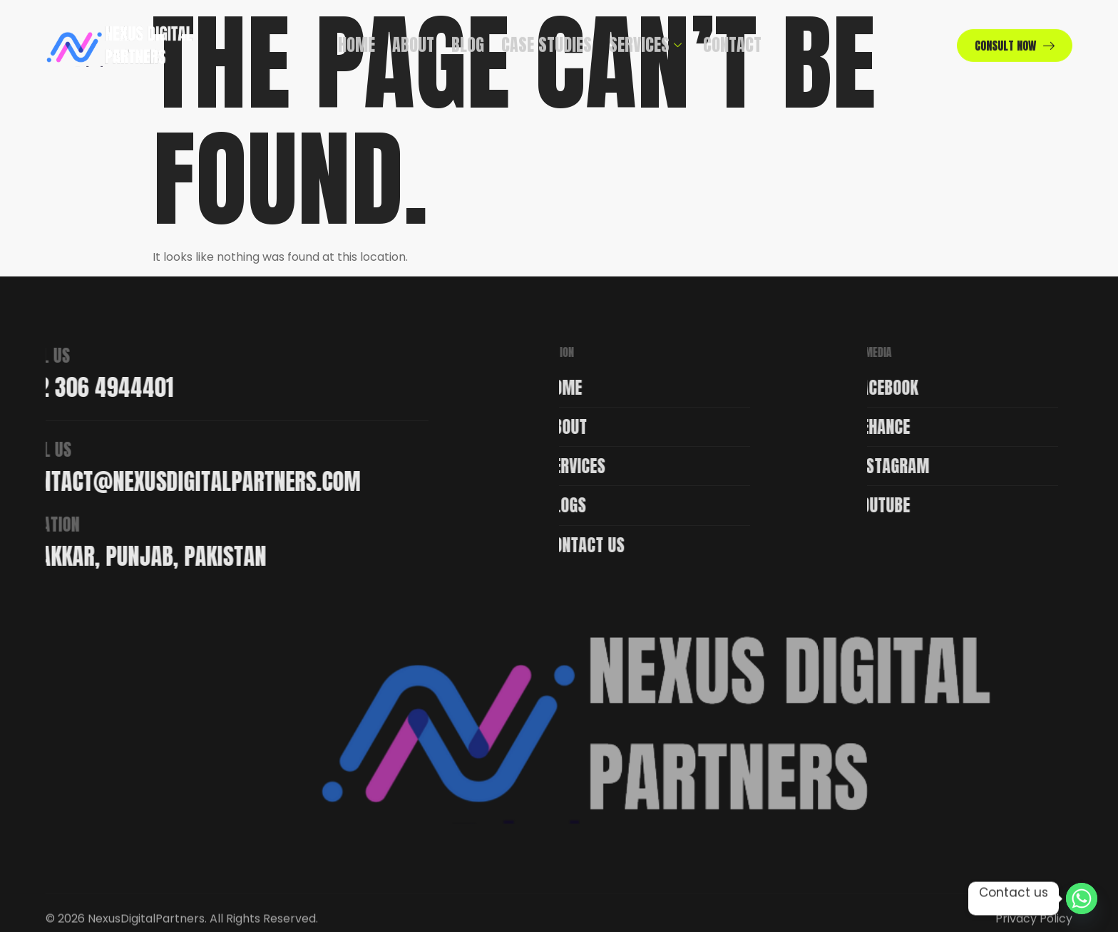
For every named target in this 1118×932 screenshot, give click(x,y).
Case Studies (546, 37)
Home (356, 37)
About (413, 37)
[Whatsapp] (1081, 898)
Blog (467, 37)
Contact (732, 37)
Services (645, 37)
